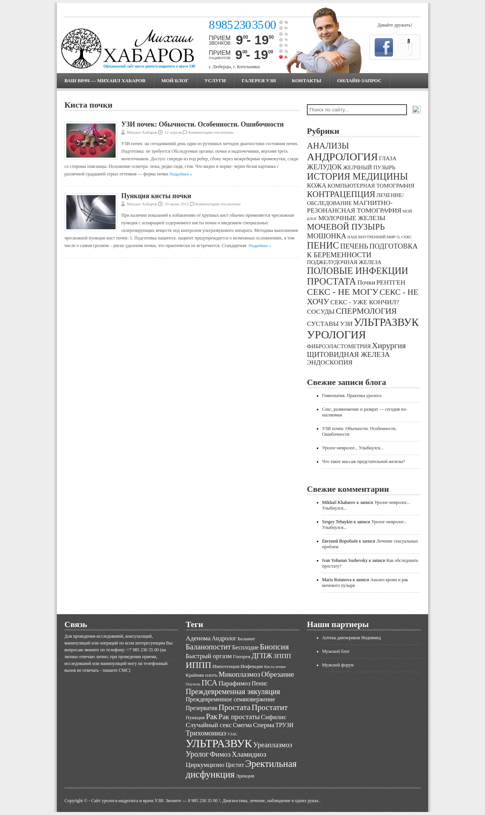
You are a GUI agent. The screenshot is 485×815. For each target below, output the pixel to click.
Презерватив (201, 708)
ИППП (198, 665)
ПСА (209, 683)
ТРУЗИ (284, 725)
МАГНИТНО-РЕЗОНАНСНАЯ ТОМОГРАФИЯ (354, 206)
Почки (366, 282)
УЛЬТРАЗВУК (386, 322)
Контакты (306, 80)
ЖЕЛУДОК (324, 167)
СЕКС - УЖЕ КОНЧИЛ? (364, 302)
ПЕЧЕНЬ (354, 246)
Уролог (197, 754)
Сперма (263, 725)
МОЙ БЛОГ (175, 80)
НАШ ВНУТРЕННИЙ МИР (371, 237)
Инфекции (252, 666)
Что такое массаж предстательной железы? (363, 461)
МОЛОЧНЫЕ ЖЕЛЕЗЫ (351, 218)
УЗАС (232, 734)
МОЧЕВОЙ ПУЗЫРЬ (346, 227)
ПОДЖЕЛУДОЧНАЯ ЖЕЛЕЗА (344, 262)
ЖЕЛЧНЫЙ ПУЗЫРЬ (369, 167)
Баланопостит (208, 647)
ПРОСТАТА (331, 281)
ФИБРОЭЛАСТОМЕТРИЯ (339, 346)
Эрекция (245, 776)
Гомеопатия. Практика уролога (352, 395)
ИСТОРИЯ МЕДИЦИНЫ (357, 176)
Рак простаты (239, 717)
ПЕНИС (323, 245)
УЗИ (346, 323)
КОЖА (316, 185)
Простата (234, 707)
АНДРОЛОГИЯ (342, 157)
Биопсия (274, 646)
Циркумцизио (205, 764)
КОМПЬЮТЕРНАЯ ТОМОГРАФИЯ (370, 186)
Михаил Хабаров (142, 132)
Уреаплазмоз (272, 745)
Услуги (215, 80)
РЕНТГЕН (390, 282)
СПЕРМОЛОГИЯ (366, 311)
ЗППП (282, 656)
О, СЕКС (404, 237)
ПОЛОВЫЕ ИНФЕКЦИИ (357, 271)
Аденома (198, 638)
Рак (211, 716)
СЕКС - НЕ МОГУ (343, 292)
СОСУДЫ (321, 311)
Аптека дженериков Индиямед (351, 637)
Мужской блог (336, 651)
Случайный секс (209, 725)
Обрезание (277, 674)
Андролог (224, 638)
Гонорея (241, 656)
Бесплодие (245, 647)
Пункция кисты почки (156, 196)
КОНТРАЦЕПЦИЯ (341, 194)
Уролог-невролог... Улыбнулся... (352, 448)
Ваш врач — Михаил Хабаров (105, 80)
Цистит (234, 765)
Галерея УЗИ (259, 80)
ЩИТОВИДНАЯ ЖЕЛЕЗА (348, 354)
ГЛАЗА (387, 158)
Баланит (246, 638)
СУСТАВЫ (323, 323)
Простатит (270, 707)
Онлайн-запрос (359, 80)
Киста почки (275, 667)
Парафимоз (234, 683)
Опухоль (193, 684)
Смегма (242, 725)
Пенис (260, 683)
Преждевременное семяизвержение (230, 699)
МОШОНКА (326, 236)
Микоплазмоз (239, 674)
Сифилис (274, 717)
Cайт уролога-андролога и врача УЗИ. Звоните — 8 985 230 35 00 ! (155, 800)
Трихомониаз (206, 733)
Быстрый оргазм (209, 656)
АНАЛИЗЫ (328, 145)
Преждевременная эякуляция (233, 691)
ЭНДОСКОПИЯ (329, 362)
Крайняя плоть (201, 675)
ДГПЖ (262, 656)
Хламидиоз (249, 754)
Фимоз (220, 754)
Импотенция (226, 666)
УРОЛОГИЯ (336, 335)
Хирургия (389, 345)
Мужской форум (338, 665)
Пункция (195, 717)
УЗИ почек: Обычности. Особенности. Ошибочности (202, 124)
